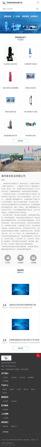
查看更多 (20, 141)
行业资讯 (5, 401)
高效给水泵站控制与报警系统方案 (22, 305)
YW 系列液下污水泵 (30, 112)
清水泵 (33, 389)
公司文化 (22, 377)
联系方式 (14, 426)
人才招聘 (5, 418)
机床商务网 (6, 445)
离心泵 (26, 389)
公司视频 (5, 381)
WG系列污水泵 (30, 135)
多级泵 (12, 389)
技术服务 (5, 409)
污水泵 (19, 389)
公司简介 (5, 377)
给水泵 (5, 393)
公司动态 (14, 401)
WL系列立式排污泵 (10, 64)
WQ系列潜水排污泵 (10, 135)
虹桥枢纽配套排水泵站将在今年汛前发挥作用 (24, 340)
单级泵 (5, 389)
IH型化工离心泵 (30, 88)
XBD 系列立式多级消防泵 (10, 88)
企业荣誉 (14, 377)
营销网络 (31, 377)
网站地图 (14, 445)
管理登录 (10, 445)
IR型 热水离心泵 (10, 112)
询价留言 (5, 426)
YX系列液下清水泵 (30, 64)
